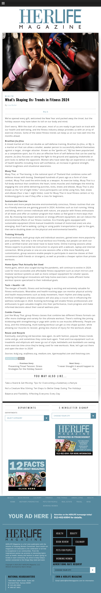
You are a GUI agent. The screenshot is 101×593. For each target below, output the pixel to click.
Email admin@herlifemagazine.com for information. (75, 581)
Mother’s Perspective (29, 501)
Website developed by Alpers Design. (19, 567)
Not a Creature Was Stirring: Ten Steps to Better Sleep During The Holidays (43, 388)
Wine (88, 501)
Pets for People (50, 501)
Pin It (45, 112)
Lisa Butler (12, 105)
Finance (49, 497)
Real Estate (67, 501)
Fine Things (62, 497)
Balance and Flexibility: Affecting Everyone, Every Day (32, 394)
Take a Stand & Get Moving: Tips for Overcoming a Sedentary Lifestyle (41, 383)
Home (12, 501)
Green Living (77, 497)
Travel (79, 501)
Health (9, 96)
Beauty (11, 497)
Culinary (38, 497)
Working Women (50, 505)
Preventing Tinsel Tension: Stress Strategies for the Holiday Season (25, 367)
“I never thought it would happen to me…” (75, 367)
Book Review (23, 497)
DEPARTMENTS (11, 413)
